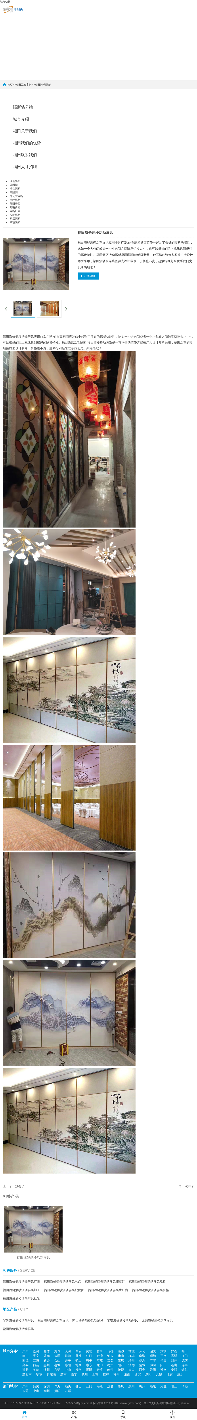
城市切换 (5, 1)
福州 (116, 1374)
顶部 (172, 1414)
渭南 (127, 1374)
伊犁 (121, 1370)
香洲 (78, 1356)
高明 (174, 1356)
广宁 (153, 1360)
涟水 (180, 1374)
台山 (57, 1360)
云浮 (100, 1370)
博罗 (78, 1365)
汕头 (110, 1356)
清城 (142, 1365)
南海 (142, 1356)
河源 (163, 1386)
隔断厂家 (15, 211)
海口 (131, 1370)
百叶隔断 (15, 199)
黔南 (63, 1374)
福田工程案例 (24, 84)
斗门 (89, 1356)
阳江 (121, 1365)
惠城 (57, 1365)
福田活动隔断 (43, 84)
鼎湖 (142, 1360)
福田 (185, 1351)
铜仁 (185, 1370)
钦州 (85, 1374)
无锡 (159, 1374)
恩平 (89, 1360)
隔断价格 (15, 207)
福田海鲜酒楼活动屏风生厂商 (108, 1290)
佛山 (121, 1356)
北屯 (95, 1374)
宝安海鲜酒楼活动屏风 (122, 1321)
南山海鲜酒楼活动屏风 (87, 1321)
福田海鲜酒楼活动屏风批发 (21, 1299)
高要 (25, 1365)
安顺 (174, 1370)
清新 (25, 1370)
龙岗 (47, 1356)
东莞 (57, 1370)
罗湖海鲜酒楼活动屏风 (18, 1321)
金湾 (100, 1356)
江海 (36, 1360)
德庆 (185, 1360)
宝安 (36, 1356)
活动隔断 (15, 188)
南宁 (74, 1374)
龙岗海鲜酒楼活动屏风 (157, 1321)
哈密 (110, 1370)
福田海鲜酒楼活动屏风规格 (147, 1282)
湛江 (100, 1360)
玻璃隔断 (15, 181)
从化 (142, 1351)
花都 (110, 1351)
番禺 (100, 1351)
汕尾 (153, 1386)
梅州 (110, 1365)
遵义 (163, 1370)
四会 (36, 1365)
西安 (138, 1374)
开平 (68, 1360)
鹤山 (78, 1360)
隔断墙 (14, 184)
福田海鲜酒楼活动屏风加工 (21, 1290)
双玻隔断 (15, 214)
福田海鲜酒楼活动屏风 (53, 1321)
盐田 (57, 1356)
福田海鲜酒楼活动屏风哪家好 (105, 1282)
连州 (47, 1370)
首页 (10, 84)
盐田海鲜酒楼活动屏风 (18, 1329)
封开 (174, 1360)
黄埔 (89, 1351)
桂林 (106, 1374)
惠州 (47, 1365)
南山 (25, 1356)
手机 (123, 1414)
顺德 (153, 1356)
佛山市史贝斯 (151, 1403)
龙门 (100, 1365)
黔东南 (51, 1374)
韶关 (153, 1351)
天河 (68, 1351)
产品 (74, 1414)
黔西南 (27, 1374)
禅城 (131, 1356)
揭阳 (89, 1370)
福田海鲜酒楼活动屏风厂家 (21, 1282)
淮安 (169, 1374)
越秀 (47, 1351)
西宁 (142, 1370)
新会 (47, 1360)
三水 (163, 1356)
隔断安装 (15, 203)
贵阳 (153, 1370)
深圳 (163, 1351)
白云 (78, 1351)
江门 (185, 1356)
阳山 (163, 1365)
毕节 (39, 1374)
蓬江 (25, 1360)
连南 (185, 1365)
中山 (68, 1370)
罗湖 (174, 1351)
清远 (131, 1365)
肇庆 (121, 1360)
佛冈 (153, 1365)
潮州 (78, 1370)
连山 (174, 1365)
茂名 (110, 1360)
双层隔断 (15, 218)
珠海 (68, 1356)
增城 (131, 1351)
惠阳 (68, 1365)
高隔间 (14, 192)
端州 (131, 1360)
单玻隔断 (15, 222)
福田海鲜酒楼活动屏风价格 (150, 1290)
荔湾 (36, 1351)
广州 (25, 1351)
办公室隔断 (16, 196)
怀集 (163, 1360)
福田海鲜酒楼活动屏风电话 (62, 1282)
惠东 (89, 1365)
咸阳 (148, 1374)
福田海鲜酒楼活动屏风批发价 (64, 1290)
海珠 (57, 1351)
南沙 (121, 1351)
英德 (36, 1370)
